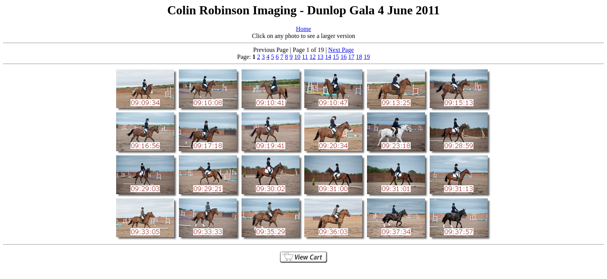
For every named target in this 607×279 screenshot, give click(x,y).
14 (328, 56)
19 (367, 56)
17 (351, 56)
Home (303, 29)
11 (305, 56)
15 (336, 56)
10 (297, 56)
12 (312, 56)
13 (320, 56)
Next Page (341, 49)
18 (359, 56)
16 (343, 56)
